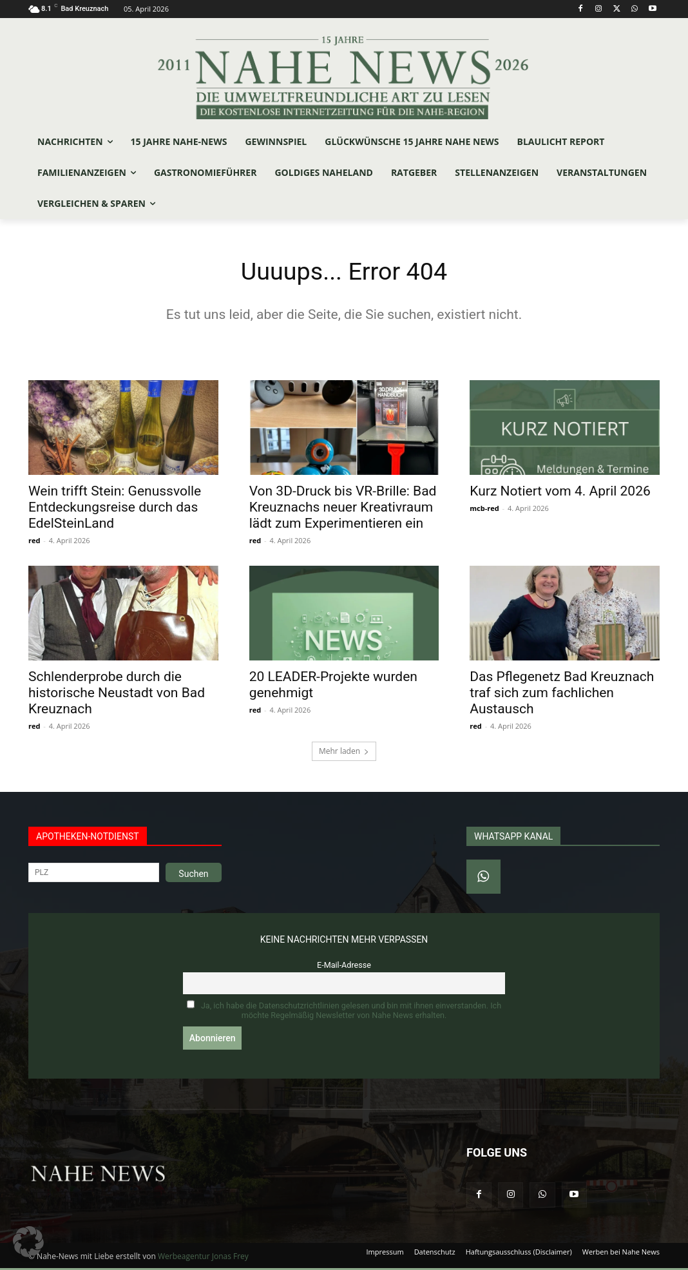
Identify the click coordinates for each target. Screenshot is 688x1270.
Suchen (193, 876)
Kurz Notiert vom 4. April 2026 (560, 493)
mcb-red (484, 510)
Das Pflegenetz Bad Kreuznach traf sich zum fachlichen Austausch (562, 695)
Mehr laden (344, 752)
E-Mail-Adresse (344, 967)
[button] (28, 1241)
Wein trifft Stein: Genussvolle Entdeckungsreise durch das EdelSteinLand (114, 509)
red (34, 542)
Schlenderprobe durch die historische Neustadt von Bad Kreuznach (116, 695)
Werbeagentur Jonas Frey (203, 1258)
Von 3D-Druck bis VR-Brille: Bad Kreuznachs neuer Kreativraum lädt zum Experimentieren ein (343, 509)
